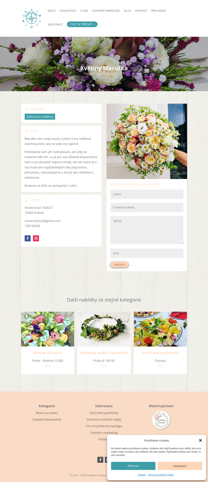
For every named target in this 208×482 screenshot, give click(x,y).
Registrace (55, 24)
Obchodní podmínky (104, 413)
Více (47, 366)
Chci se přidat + (82, 24)
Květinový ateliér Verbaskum (103, 352)
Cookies (142, 474)
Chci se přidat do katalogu (104, 426)
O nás (84, 10)
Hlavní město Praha (97, 73)
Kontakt (141, 10)
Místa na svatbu (47, 413)
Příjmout (133, 466)
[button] (200, 440)
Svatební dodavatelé (47, 419)
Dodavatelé (67, 10)
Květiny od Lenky (47, 352)
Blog (127, 10)
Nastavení (179, 466)
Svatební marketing (106, 10)
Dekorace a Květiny (40, 117)
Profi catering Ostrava (160, 352)
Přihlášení (158, 10)
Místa (52, 10)
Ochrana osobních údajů (161, 474)
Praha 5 (119, 73)
